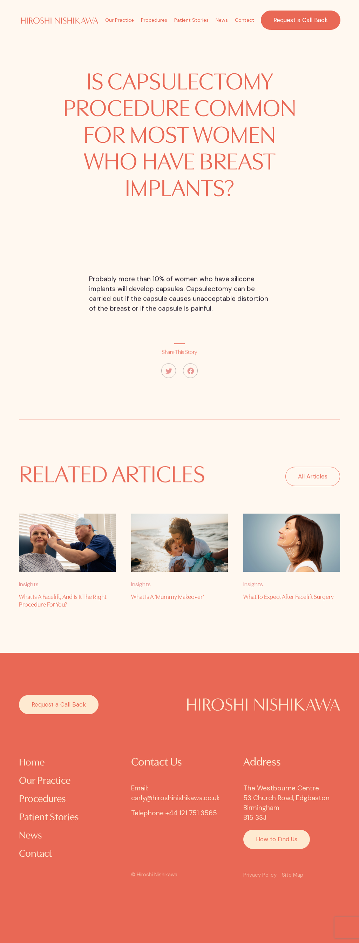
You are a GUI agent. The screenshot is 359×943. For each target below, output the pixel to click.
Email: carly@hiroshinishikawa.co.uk (175, 793)
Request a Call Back (300, 20)
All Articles (312, 484)
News (222, 20)
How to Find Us (276, 839)
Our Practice (119, 20)
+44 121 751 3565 (191, 813)
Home (32, 763)
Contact (244, 20)
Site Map (292, 874)
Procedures (154, 20)
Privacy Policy (260, 874)
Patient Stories (191, 20)
